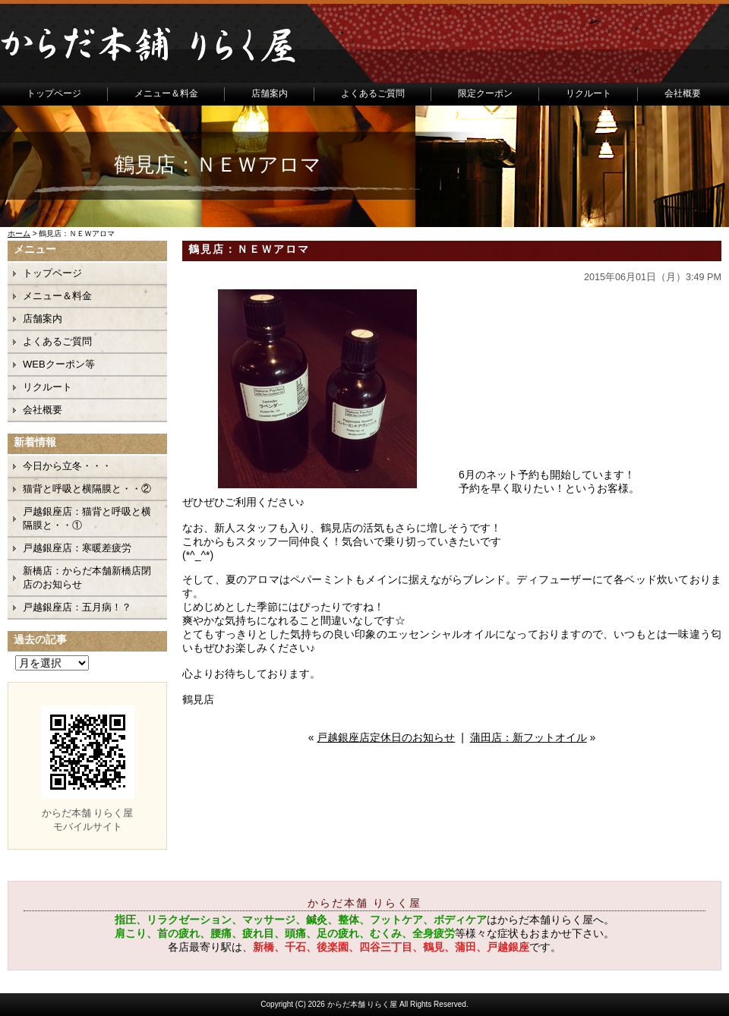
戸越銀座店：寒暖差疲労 (77, 548)
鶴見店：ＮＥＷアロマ (249, 249)
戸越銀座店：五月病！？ (77, 607)
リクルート (588, 93)
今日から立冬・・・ (67, 466)
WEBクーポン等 (59, 364)
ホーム (19, 233)
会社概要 (682, 93)
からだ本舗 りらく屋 (362, 1004)
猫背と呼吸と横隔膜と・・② (87, 488)
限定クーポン (485, 93)
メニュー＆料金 (166, 93)
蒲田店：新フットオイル (528, 737)
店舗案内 (269, 93)
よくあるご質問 (373, 93)
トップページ (54, 93)
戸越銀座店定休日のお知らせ (386, 737)
